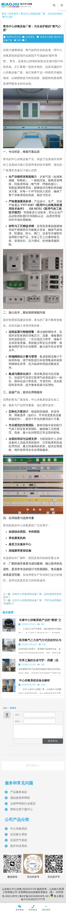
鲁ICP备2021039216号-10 (33, 896)
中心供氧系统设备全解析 (34, 680)
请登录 (13, 708)
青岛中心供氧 (46, 37)
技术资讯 (13, 13)
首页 (4, 13)
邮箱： (35, 721)
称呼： (35, 714)
